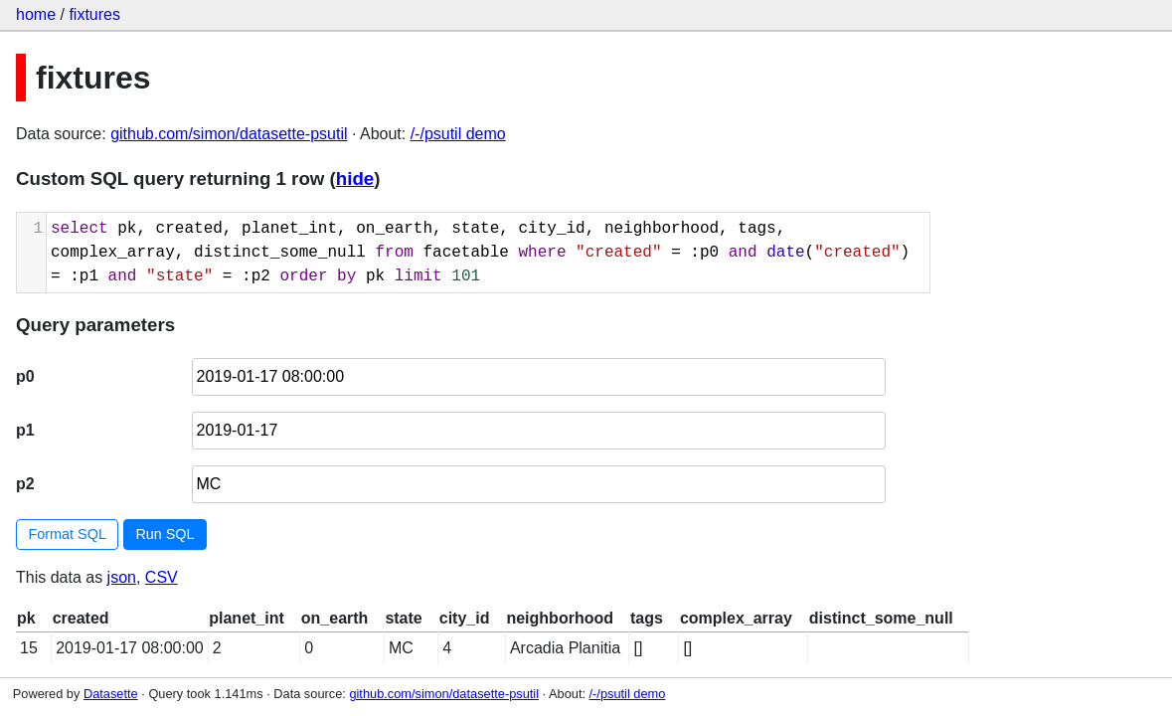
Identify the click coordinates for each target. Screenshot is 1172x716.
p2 (25, 483)
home (36, 14)
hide (355, 178)
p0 (25, 376)
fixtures (94, 14)
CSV (161, 577)
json (121, 577)
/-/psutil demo (458, 133)
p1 (25, 430)
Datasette (111, 693)
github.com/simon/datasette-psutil (228, 133)
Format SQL (67, 534)
